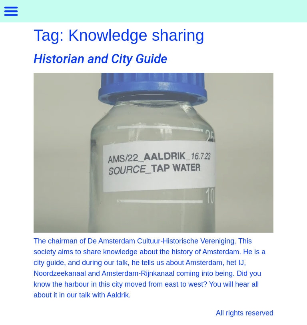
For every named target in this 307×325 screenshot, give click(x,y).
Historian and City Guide (100, 58)
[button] (11, 11)
